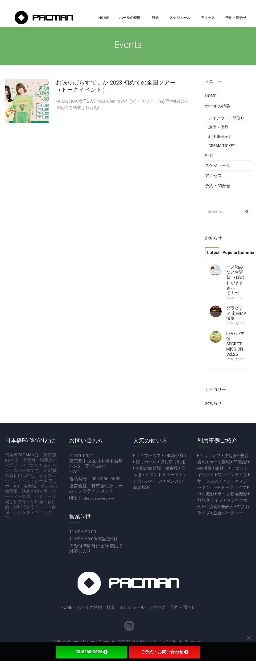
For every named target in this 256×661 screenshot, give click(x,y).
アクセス (213, 175)
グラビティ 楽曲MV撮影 (236, 313)
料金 (209, 155)
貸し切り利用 (172, 461)
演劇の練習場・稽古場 (155, 468)
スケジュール (217, 165)
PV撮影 (239, 461)
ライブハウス (147, 455)
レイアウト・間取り (226, 118)
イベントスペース (161, 474)
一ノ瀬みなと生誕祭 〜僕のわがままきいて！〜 (235, 279)
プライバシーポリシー (74, 641)
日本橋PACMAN (20, 454)
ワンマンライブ (231, 474)
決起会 (229, 455)
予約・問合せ (217, 185)
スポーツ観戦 (216, 461)
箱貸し (220, 468)
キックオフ (209, 455)
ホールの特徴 (217, 105)
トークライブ (232, 487)
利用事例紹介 (220, 136)
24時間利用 (174, 455)
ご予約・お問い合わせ (164, 651)
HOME (211, 95)
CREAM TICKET (221, 145)
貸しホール (145, 461)
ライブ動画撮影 (231, 493)
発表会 (226, 506)
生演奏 (210, 506)
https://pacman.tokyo (98, 498)
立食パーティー (227, 512)
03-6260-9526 (91, 651)
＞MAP (74, 472)
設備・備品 (218, 127)
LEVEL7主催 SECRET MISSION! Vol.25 (235, 344)
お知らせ (213, 403)
